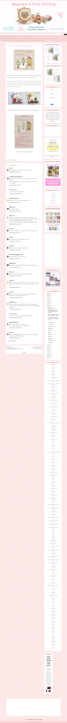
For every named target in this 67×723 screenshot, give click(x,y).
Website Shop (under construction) (19, 40)
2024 (48, 297)
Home (20, 36)
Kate (10, 228)
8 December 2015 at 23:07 (15, 267)
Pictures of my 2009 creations (53, 517)
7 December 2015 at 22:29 (15, 193)
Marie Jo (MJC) (12, 322)
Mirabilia (53, 478)
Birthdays (53, 367)
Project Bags (53, 200)
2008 (48, 357)
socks (53, 647)
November (50, 322)
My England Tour (53, 488)
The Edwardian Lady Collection (53, 559)
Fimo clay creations (53, 416)
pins (53, 634)
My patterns (53, 501)
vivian (10, 280)
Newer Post (15, 348)
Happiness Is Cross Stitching (35, 719)
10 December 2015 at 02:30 (15, 309)
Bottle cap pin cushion (53, 377)
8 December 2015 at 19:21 (15, 250)
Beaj (10, 332)
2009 (48, 355)
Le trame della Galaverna (15, 176)
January (50, 342)
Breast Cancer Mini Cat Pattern (53, 380)
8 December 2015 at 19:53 (15, 258)
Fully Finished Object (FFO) (53, 432)
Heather (11, 207)
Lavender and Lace (53, 465)
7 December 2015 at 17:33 (15, 185)
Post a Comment (12, 341)
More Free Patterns (5, 40)
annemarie (11, 302)
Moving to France (53, 485)
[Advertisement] (52, 250)
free (53, 605)
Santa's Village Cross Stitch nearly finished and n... (54, 315)
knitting (53, 621)
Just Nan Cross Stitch (53, 459)
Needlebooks (53, 196)
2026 (48, 293)
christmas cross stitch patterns (53, 585)
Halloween (53, 445)
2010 (48, 353)
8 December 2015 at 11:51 (14, 232)
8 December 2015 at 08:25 (15, 224)
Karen (10, 246)
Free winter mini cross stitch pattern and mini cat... (53, 318)
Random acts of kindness (53, 546)
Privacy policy (4, 36)
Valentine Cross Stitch (53, 569)
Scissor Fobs (53, 202)
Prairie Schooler (53, 543)
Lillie (10, 292)
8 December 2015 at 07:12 (15, 211)
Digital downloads (53, 403)
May (49, 334)
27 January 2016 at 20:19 (14, 337)
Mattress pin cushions (53, 475)
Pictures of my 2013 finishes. (53, 527)
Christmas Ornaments (53, 390)
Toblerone (53, 566)
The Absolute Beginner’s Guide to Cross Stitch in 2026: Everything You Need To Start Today (19, 38)
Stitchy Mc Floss (13, 198)
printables (53, 637)
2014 (48, 345)
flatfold (53, 598)
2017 (48, 303)
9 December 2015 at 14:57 (15, 287)
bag (53, 572)
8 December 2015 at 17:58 (15, 241)
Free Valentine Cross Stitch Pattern (53, 422)
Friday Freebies (53, 429)
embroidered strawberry (53, 595)
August (50, 328)
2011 (48, 351)
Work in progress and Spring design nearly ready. (53, 311)
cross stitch (53, 592)
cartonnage (53, 582)
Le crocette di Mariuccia (14, 254)
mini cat (53, 624)
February (50, 340)
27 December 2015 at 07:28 (15, 327)
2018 (48, 301)
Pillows (53, 198)
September (50, 326)
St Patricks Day (53, 553)
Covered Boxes (53, 194)
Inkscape (53, 448)
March (50, 338)
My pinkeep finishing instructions (53, 504)
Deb (10, 237)
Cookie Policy (13, 36)
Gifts (53, 442)
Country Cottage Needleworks (53, 393)
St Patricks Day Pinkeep (53, 556)
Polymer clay (53, 540)
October (50, 324)
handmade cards (53, 611)
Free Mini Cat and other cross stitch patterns (49, 38)
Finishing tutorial (53, 419)
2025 (48, 295)
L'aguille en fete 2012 (53, 462)
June (49, 332)
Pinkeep (53, 533)
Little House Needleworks (53, 472)
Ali (10, 168)
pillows (53, 631)
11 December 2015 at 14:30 (15, 317)
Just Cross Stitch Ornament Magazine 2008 (53, 452)
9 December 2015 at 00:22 (15, 275)
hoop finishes (53, 618)
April (49, 336)
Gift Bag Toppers (53, 435)
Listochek (11, 263)
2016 (48, 305)
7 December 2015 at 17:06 (15, 172)
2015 (48, 307)
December (50, 308)
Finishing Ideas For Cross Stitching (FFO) (37, 40)
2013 (48, 347)
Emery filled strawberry (53, 406)
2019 (48, 299)
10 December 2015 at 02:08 (15, 297)
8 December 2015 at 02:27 (15, 202)
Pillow (53, 530)
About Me (26, 36)
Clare (10, 271)
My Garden (53, 491)
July (49, 330)
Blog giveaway (53, 374)
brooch (53, 579)
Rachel (10, 215)
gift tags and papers (53, 608)
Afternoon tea (53, 364)
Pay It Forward (53, 514)
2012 (48, 349)
